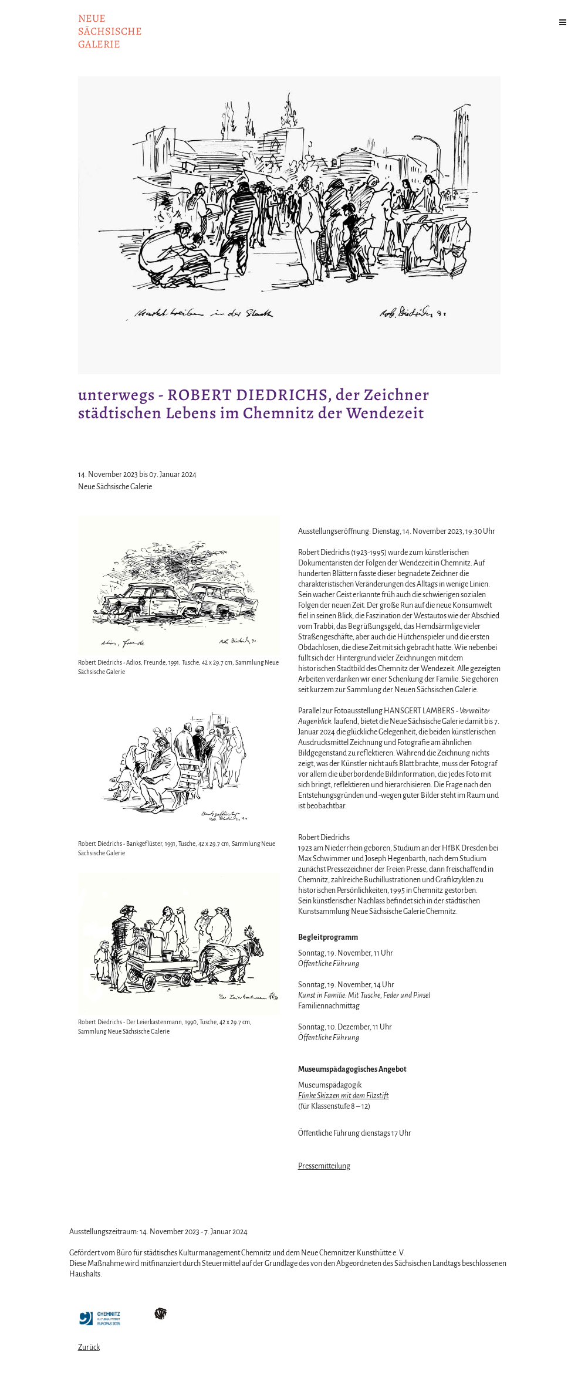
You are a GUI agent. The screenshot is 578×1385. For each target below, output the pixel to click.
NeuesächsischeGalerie (110, 31)
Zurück (89, 1347)
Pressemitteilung (324, 1166)
